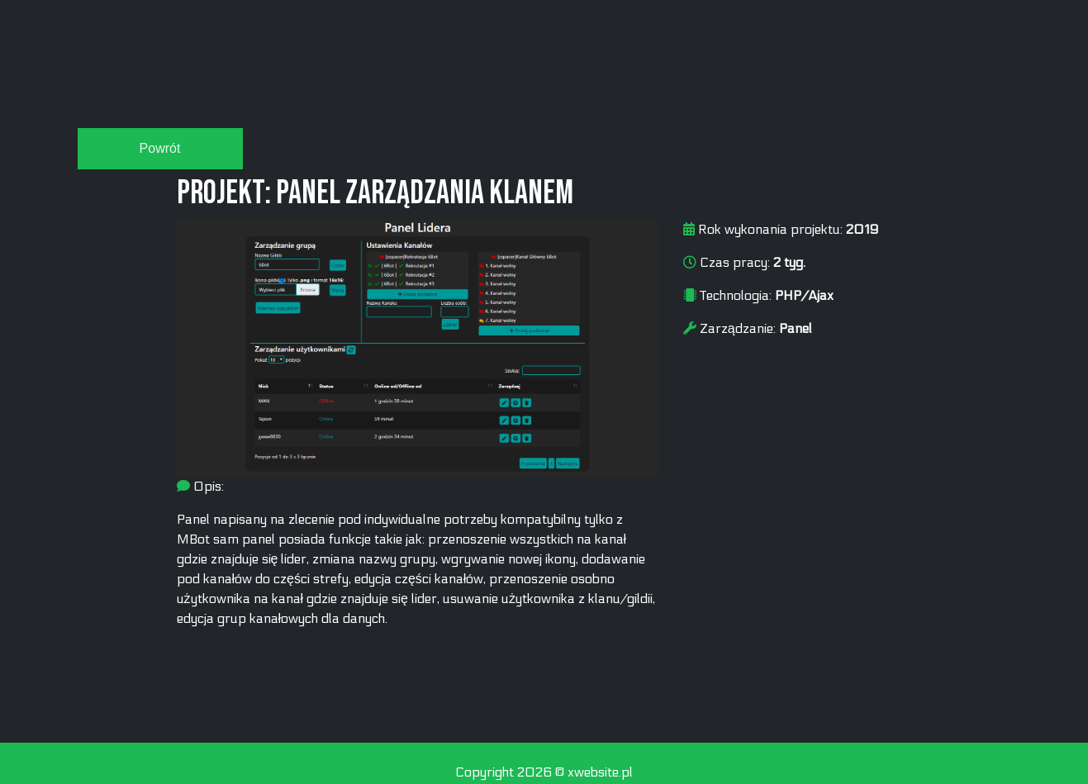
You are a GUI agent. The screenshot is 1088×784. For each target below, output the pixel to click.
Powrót (160, 148)
